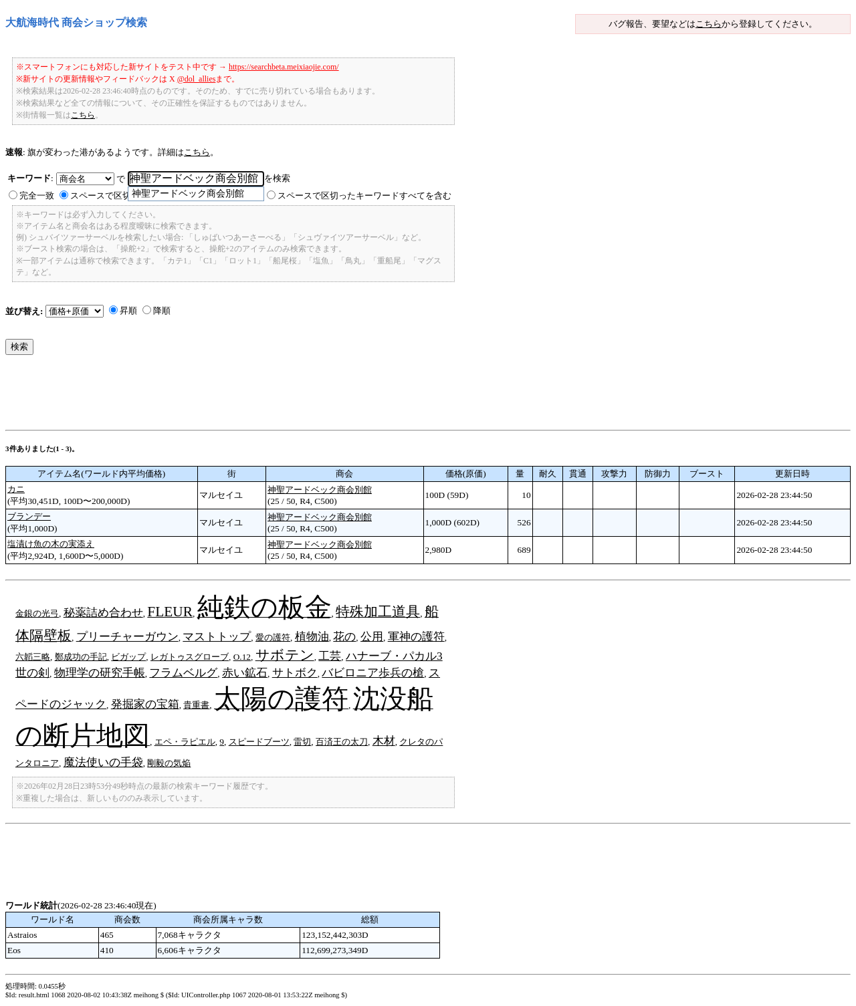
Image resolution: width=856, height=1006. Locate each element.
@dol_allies (196, 79)
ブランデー (29, 516)
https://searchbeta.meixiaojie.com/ (284, 67)
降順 (162, 310)
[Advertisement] (248, 396)
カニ (16, 489)
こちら (709, 24)
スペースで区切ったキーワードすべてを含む (364, 196)
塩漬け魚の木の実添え (50, 544)
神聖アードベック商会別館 (320, 490)
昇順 (128, 310)
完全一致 (36, 196)
